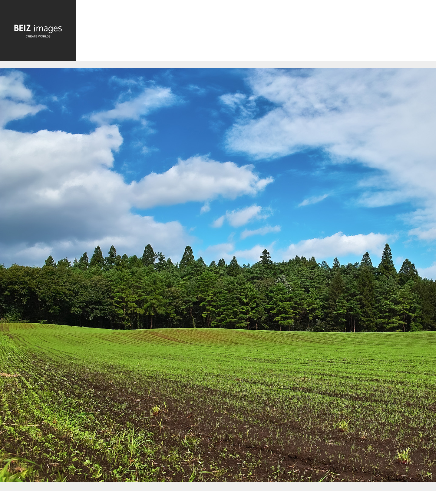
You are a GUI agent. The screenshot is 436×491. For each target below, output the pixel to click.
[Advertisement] (256, 31)
